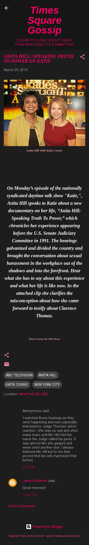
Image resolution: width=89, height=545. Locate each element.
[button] (82, 57)
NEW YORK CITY (47, 384)
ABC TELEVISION (19, 375)
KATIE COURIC (17, 384)
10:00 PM (30, 495)
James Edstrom (35, 481)
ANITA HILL (48, 375)
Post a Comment (21, 506)
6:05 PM (29, 467)
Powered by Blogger (44, 527)
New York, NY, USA (33, 394)
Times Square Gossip (45, 20)
